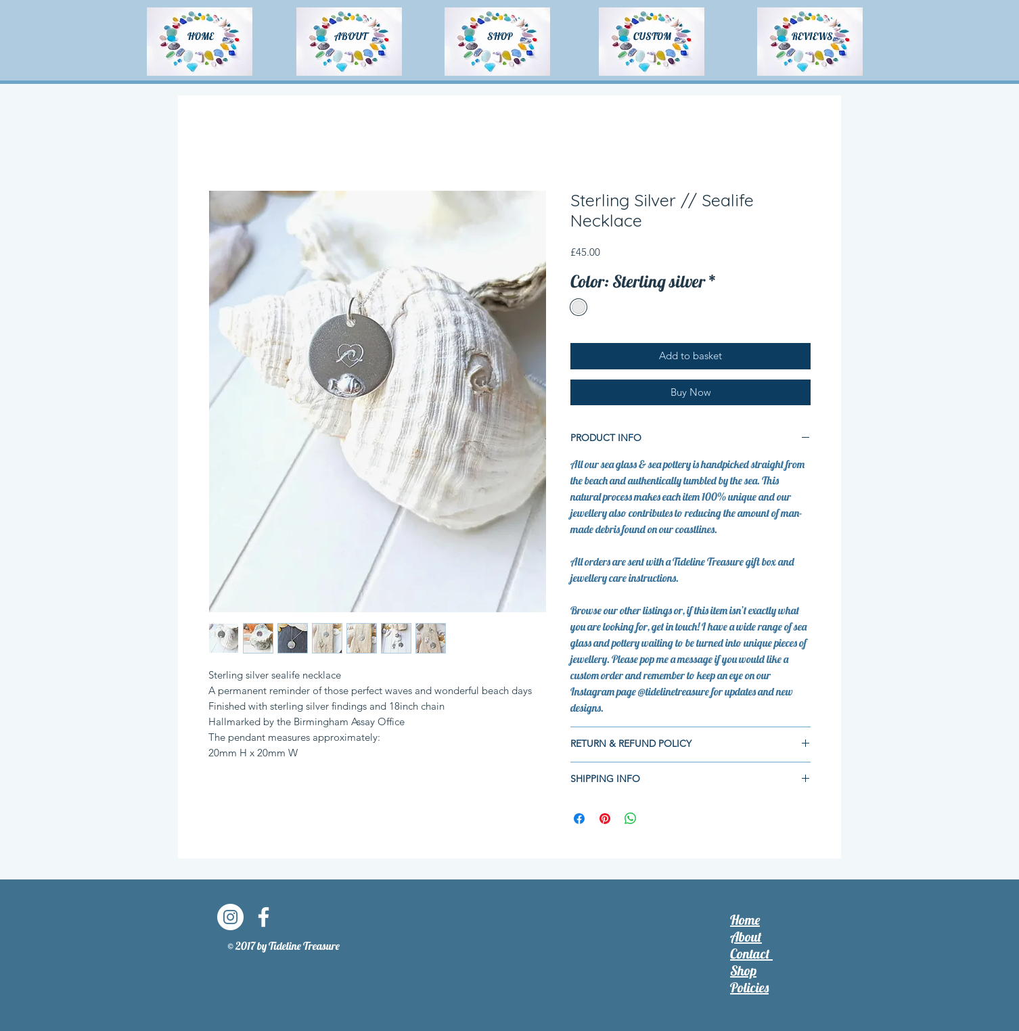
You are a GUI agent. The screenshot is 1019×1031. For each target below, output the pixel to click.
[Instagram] (230, 917)
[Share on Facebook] (579, 818)
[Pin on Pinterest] (605, 818)
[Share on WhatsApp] (630, 818)
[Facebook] (263, 917)
